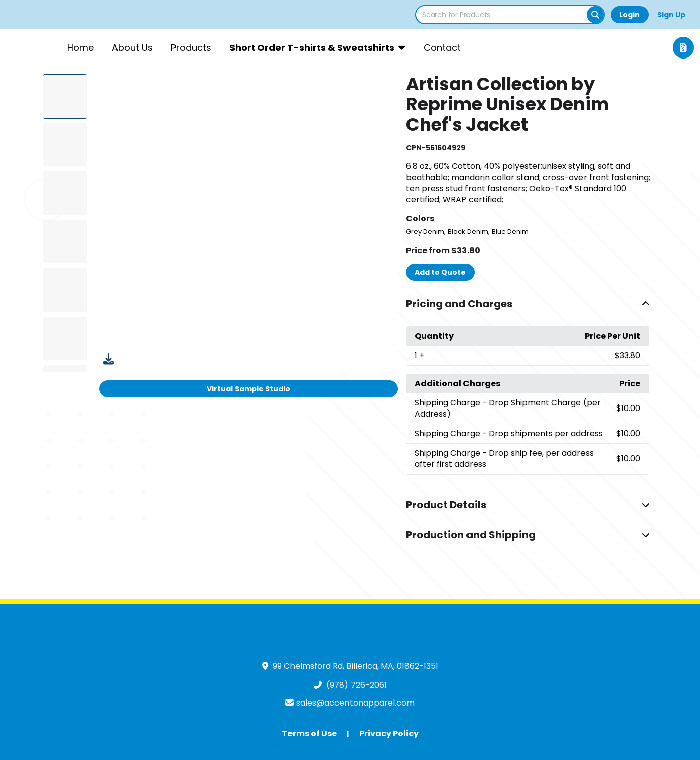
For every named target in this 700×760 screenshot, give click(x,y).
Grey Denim (425, 232)
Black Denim (468, 232)
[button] (531, 304)
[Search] (595, 14)
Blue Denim (510, 232)
